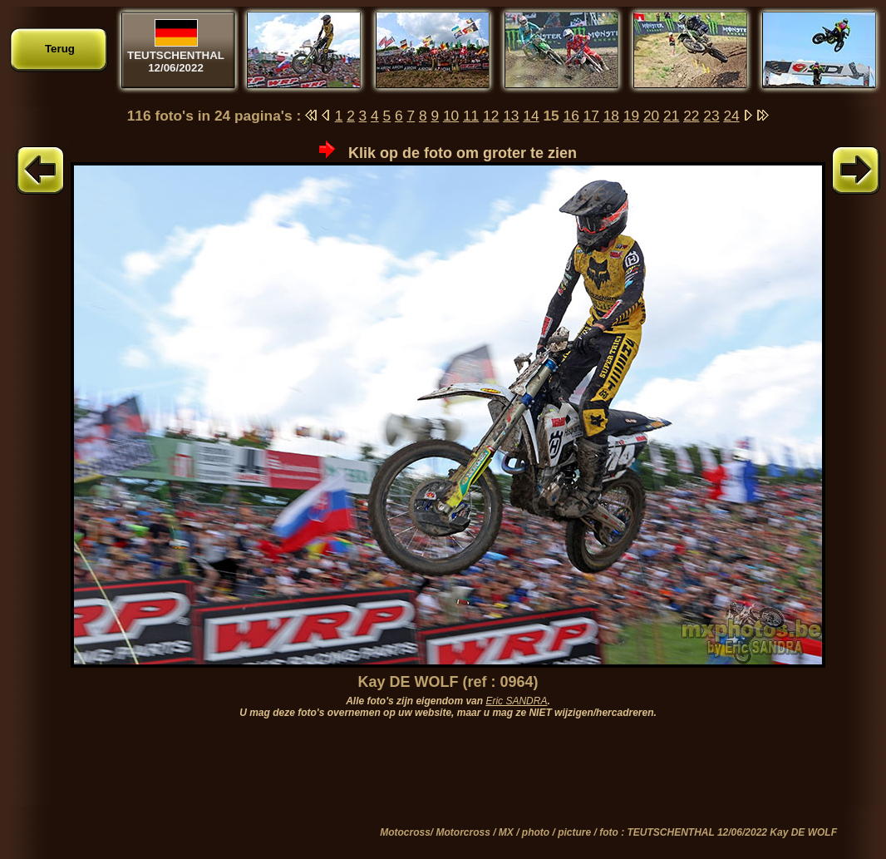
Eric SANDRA (516, 701)
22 (691, 115)
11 (471, 115)
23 (711, 115)
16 (571, 115)
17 (591, 115)
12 (491, 115)
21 (671, 115)
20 (651, 115)
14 (531, 115)
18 (611, 115)
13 (511, 115)
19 (631, 115)
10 (451, 115)
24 (731, 115)
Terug (60, 48)
